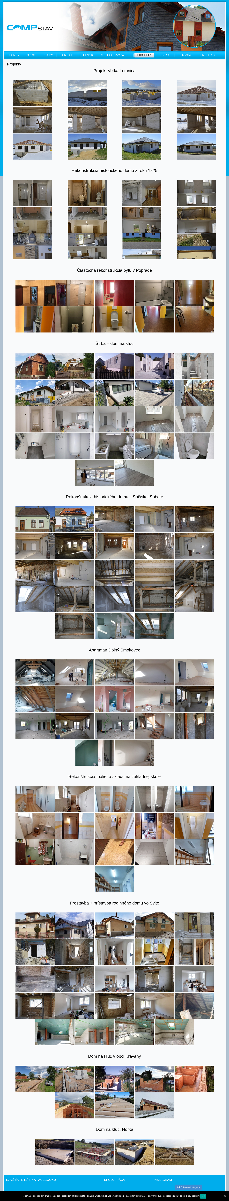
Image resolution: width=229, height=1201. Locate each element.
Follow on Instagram (188, 1187)
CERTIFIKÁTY (207, 55)
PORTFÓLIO (67, 55)
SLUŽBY (48, 55)
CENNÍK (88, 55)
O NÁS (31, 55)
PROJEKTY (144, 55)
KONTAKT (165, 55)
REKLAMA (184, 55)
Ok (203, 1195)
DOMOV (14, 55)
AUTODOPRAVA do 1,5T (115, 55)
